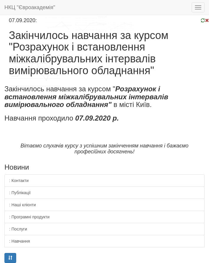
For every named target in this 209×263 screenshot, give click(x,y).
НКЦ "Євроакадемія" (29, 7)
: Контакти (19, 180)
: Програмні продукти (29, 217)
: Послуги (18, 229)
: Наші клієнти (22, 204)
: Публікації (20, 192)
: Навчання (19, 241)
